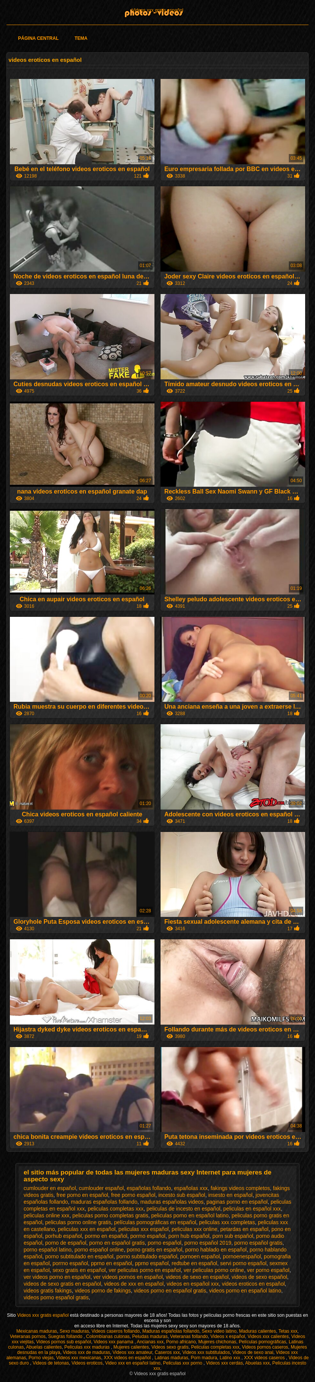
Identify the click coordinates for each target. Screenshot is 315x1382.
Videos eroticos (86, 1363)
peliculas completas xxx (115, 1209)
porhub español (63, 1236)
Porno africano (181, 1341)
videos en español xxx (193, 1284)
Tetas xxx (288, 1331)
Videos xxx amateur (133, 1352)
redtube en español (194, 1263)
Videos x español (227, 1336)
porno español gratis (258, 1243)
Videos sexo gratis (170, 1347)
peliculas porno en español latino (189, 1215)
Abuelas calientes (44, 1347)
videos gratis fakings (48, 1291)
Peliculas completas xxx (215, 1347)
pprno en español (111, 1263)
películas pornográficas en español (155, 1222)
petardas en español (244, 1229)
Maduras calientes (257, 1331)
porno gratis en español (154, 1250)
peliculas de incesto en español (183, 1209)
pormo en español (106, 1236)
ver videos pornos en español (128, 1277)
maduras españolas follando (104, 1202)
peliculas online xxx (46, 1215)
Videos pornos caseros (265, 1347)
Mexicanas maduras (36, 1331)
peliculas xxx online (194, 1229)
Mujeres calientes (131, 1347)
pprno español (152, 1263)
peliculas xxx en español (87, 1229)
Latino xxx (230, 1357)
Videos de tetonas (51, 1363)
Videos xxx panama (114, 1341)
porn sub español (233, 1236)
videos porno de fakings (103, 1291)
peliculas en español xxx (252, 1209)
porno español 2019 (208, 1243)
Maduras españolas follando (170, 1331)
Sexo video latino (219, 1331)
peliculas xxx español (143, 1229)
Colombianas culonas (108, 1336)
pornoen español (200, 1256)
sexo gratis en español (79, 1270)
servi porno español (243, 1263)
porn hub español (189, 1236)
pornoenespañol (242, 1256)
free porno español (133, 1195)
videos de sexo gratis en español (62, 1284)
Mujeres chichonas (217, 1341)
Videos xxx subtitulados (206, 1352)
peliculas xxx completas (227, 1222)
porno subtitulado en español (79, 1256)
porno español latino (47, 1250)
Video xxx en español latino (133, 1363)
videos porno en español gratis (170, 1291)
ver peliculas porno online (214, 1270)
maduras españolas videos (172, 1202)
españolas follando (149, 1188)
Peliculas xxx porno (183, 1363)
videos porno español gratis (56, 1297)
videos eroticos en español (253, 1284)
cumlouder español (101, 1188)
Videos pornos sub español (63, 1341)
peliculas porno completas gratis (110, 1215)
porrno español (70, 1263)
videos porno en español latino (245, 1291)
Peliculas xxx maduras (87, 1347)
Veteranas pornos (28, 1336)
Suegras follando (65, 1336)
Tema (80, 38)
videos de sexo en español (197, 1277)
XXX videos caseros (265, 1357)
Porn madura (204, 1357)
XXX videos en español (128, 1357)
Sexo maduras (74, 1331)
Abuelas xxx (257, 1363)
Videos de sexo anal (252, 1352)
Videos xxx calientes (268, 1336)
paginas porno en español (237, 1202)
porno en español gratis (117, 1243)
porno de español (65, 1243)
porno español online (99, 1250)
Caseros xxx (167, 1352)
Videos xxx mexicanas (78, 1357)
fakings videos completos (240, 1188)
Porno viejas (41, 1357)
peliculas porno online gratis (78, 1222)
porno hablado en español (216, 1250)
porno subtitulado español (147, 1256)
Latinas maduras (171, 1357)
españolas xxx (191, 1188)
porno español (164, 1243)
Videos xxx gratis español (157, 10)
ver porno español (268, 1270)
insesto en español (230, 1195)
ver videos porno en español (57, 1277)
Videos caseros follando (115, 1331)
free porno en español (82, 1195)
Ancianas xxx (150, 1341)
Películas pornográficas (262, 1341)
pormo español (147, 1236)
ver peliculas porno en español (145, 1270)
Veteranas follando (189, 1336)
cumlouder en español (50, 1188)
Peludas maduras (149, 1336)
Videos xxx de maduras (86, 1352)
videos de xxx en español (134, 1284)
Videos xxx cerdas (224, 1363)
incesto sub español (181, 1195)
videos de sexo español (259, 1277)
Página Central (38, 38)
